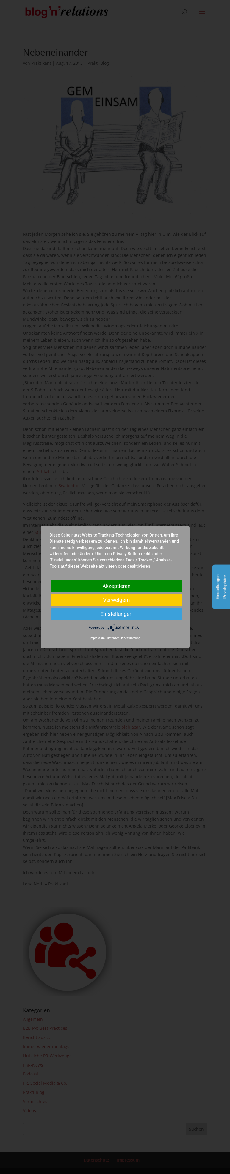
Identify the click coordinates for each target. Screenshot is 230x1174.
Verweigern (116, 600)
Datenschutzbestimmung (123, 638)
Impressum (97, 638)
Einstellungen (116, 614)
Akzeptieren (116, 586)
